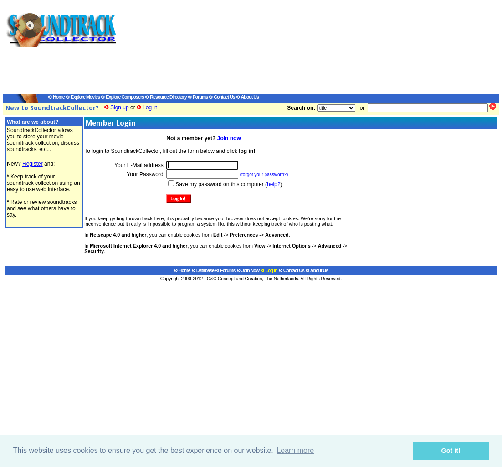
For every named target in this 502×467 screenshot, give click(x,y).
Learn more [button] (295, 450)
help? (273, 184)
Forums (198, 97)
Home (56, 97)
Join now (229, 138)
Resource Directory (165, 97)
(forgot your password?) (264, 174)
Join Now (248, 270)
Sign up (119, 107)
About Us (247, 97)
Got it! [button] (451, 450)
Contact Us (222, 97)
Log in (150, 107)
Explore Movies (83, 97)
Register (32, 164)
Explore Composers (122, 97)
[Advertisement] (299, 48)
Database (203, 270)
